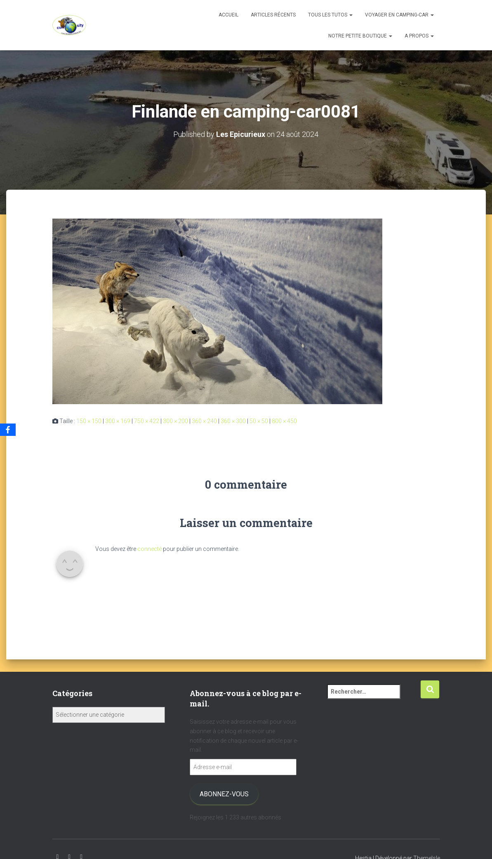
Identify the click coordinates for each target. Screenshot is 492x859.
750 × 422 (146, 421)
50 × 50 (259, 421)
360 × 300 (233, 421)
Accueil (228, 15)
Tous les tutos (330, 15)
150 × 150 (88, 421)
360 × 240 (204, 421)
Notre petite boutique (360, 36)
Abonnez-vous (224, 794)
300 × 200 (175, 421)
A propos (419, 36)
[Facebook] (8, 430)
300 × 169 (117, 421)
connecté (149, 549)
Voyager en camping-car (399, 15)
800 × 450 (284, 421)
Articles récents (273, 15)
